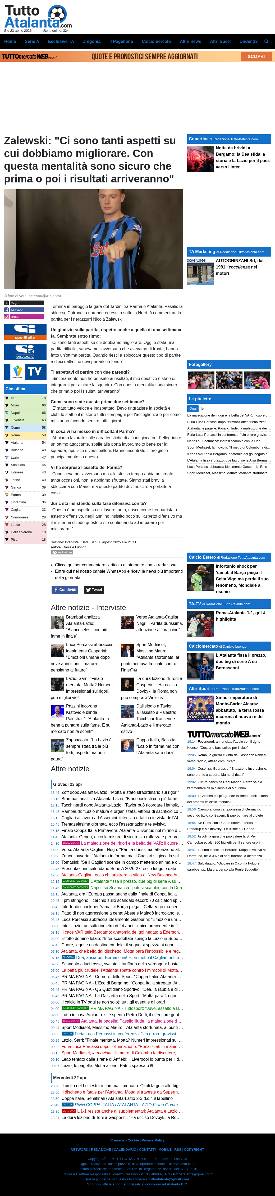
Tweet (94, 590)
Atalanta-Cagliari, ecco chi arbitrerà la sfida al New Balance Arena (123, 875)
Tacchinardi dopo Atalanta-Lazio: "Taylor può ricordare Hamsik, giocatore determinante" (143, 805)
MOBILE (165, 1150)
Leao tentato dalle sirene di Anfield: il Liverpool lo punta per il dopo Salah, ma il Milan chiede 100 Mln (156, 1059)
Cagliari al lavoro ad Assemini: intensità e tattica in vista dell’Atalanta (126, 818)
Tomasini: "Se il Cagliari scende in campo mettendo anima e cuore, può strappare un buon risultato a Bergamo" (165, 862)
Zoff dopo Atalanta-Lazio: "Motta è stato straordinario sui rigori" (120, 792)
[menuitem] (266, 41)
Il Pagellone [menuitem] (121, 41)
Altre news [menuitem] (190, 41)
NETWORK (79, 1150)
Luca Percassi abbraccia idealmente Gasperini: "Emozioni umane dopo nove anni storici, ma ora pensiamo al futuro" (81, 657)
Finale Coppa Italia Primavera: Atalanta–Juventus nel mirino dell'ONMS (128, 830)
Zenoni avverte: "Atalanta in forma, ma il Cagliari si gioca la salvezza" (126, 856)
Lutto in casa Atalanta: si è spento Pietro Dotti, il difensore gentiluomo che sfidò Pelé (140, 1015)
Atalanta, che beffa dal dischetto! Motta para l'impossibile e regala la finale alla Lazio (140, 951)
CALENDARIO (125, 1150)
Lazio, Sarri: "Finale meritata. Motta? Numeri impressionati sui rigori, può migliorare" (140, 1040)
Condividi (65, 590)
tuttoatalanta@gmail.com (193, 1174)
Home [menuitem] (10, 41)
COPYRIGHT (194, 1150)
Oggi (192, 408)
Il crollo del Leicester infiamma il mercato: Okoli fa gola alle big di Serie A (130, 1085)
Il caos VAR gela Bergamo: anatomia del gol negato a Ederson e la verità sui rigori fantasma (148, 932)
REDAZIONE (101, 1150)
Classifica (15, 389)
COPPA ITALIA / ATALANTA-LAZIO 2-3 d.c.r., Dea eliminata (153, 1105)
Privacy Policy (153, 1140)
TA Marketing (202, 251)
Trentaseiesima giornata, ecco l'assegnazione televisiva (113, 824)
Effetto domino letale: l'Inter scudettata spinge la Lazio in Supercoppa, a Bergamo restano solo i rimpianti (160, 938)
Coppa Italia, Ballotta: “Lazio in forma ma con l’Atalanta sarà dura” (158, 746)
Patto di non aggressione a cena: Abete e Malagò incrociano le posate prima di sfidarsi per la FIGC (154, 913)
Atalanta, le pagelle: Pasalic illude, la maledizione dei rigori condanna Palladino (146, 1021)
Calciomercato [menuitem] (156, 41)
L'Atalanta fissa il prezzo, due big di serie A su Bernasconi (130, 881)
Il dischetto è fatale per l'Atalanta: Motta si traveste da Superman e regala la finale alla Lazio (148, 1092)
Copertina (199, 139)
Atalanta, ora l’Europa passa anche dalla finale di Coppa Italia (119, 894)
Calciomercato (203, 646)
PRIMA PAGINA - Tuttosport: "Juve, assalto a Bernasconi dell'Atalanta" (142, 1008)
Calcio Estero (202, 557)
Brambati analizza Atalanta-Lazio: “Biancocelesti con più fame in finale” (128, 798)
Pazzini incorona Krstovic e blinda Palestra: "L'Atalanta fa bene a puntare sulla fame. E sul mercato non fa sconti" (81, 719)
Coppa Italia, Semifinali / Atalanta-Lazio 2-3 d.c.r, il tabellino (117, 1098)
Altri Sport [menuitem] (220, 41)
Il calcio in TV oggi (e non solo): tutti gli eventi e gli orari (113, 1002)
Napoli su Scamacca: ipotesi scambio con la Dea (122, 887)
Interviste (72, 542)
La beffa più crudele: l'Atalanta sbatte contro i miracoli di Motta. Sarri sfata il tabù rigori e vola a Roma (156, 970)
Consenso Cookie (124, 1140)
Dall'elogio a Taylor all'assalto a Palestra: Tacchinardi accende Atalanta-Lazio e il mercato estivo (148, 719)
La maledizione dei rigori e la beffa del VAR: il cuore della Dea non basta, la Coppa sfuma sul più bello (167, 843)
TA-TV (195, 604)
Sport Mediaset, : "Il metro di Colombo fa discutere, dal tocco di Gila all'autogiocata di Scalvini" (159, 1053)
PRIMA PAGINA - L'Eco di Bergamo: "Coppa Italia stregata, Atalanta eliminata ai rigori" (143, 983)
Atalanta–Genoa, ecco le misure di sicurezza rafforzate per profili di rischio (130, 837)
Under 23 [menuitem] (249, 41)
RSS (177, 1150)
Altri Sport (199, 688)
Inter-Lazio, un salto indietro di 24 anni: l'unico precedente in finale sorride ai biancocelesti (146, 926)
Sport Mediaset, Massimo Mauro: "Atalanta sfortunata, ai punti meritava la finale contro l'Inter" (150, 657)
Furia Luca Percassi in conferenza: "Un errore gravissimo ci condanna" (135, 1034)
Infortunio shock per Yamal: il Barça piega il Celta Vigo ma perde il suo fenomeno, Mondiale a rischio (156, 906)
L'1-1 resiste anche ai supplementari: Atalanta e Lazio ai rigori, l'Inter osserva (141, 1111)
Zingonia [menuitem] (92, 41)
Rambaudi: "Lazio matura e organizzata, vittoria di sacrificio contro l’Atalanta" (134, 811)
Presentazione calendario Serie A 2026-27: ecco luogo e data (119, 868)
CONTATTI (147, 1150)
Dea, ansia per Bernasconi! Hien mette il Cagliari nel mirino (124, 957)
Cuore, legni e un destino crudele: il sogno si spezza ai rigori (118, 945)
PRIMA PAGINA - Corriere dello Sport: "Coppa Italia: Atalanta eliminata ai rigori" (136, 976)
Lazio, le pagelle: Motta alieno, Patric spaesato (105, 1065)
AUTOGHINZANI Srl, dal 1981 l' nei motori (239, 267)
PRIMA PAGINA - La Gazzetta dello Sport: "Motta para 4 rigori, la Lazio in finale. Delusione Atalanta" (155, 995)
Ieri (203, 408)
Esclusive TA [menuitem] (61, 41)
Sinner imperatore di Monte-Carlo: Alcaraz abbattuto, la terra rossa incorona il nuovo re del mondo (240, 710)
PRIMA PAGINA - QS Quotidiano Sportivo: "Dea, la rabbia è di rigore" (126, 989)
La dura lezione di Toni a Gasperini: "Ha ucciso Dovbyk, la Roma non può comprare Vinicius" (148, 1117)
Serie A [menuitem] (32, 41)
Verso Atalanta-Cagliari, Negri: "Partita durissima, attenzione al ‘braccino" (159, 623)
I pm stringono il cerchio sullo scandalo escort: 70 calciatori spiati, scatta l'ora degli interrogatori (151, 900)
